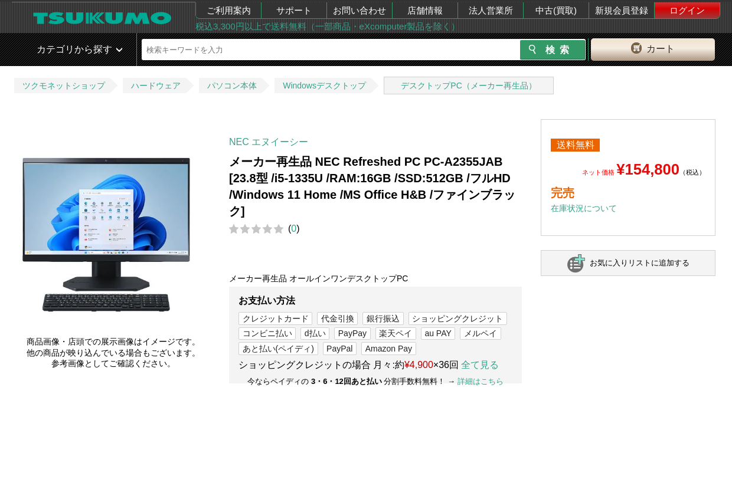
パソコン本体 (232, 85)
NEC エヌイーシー (268, 142)
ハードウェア (156, 85)
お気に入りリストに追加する (639, 262)
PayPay (352, 333)
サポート (294, 10)
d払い (315, 333)
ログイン (687, 10)
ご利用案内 (229, 10)
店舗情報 (425, 10)
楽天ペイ (395, 333)
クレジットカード (276, 318)
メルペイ (480, 333)
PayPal (339, 348)
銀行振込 (383, 318)
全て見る (480, 365)
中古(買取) (556, 10)
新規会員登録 (621, 10)
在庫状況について (584, 208)
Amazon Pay (388, 348)
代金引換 (337, 318)
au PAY (437, 333)
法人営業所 (491, 10)
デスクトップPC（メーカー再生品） (468, 85)
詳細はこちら (481, 381)
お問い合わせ (359, 10)
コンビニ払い (267, 333)
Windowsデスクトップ (324, 85)
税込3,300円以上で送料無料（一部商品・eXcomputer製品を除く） (327, 26)
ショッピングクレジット (457, 318)
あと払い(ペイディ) (278, 348)
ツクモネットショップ (63, 85)
